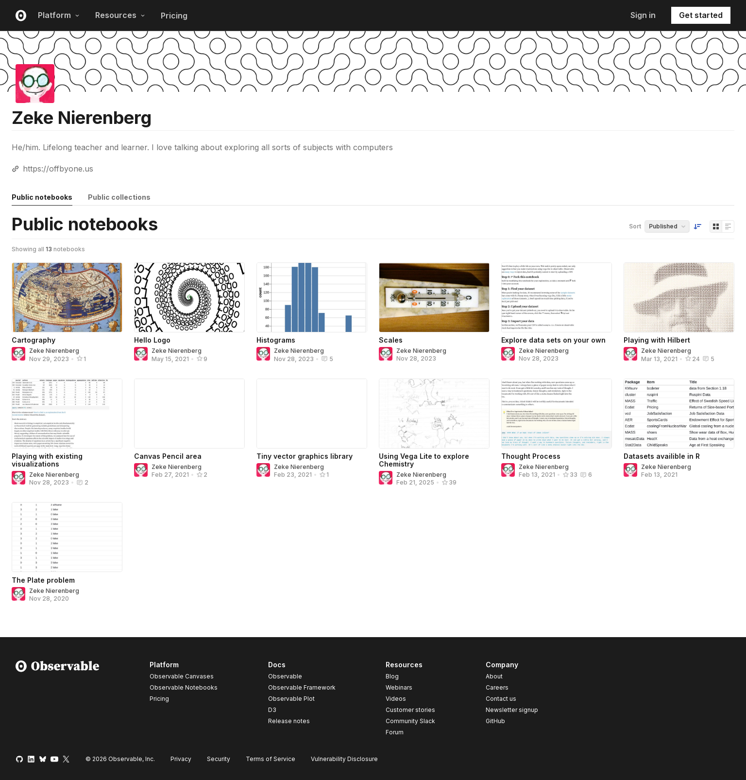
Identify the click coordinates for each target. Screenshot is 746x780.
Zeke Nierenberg (54, 350)
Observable (285, 676)
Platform (59, 15)
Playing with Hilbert (657, 340)
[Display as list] (728, 226)
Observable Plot (291, 698)
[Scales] (434, 297)
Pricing (174, 15)
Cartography (33, 340)
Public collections (119, 197)
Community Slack (410, 721)
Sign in (643, 15)
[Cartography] (67, 297)
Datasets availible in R (662, 456)
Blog (392, 676)
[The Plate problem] (67, 537)
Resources (120, 15)
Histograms (275, 340)
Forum (395, 732)
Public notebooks (42, 197)
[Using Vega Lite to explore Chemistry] (434, 414)
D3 (272, 709)
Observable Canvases (182, 676)
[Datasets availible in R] (679, 414)
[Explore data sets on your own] (556, 297)
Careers (497, 687)
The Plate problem (43, 580)
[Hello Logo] (189, 297)
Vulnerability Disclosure (344, 759)
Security (218, 759)
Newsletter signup (512, 710)
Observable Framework (302, 687)
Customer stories (410, 709)
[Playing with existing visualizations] (67, 414)
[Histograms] (311, 297)
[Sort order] (697, 226)
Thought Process (530, 456)
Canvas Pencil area (168, 456)
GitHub (495, 721)
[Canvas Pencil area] (189, 414)
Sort (635, 226)
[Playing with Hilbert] (679, 297)
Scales (391, 340)
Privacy (180, 759)
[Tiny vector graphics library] (311, 414)
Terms (270, 759)
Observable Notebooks (184, 687)
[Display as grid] (716, 226)
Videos (396, 698)
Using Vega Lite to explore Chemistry (424, 460)
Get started (701, 15)
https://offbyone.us (58, 168)
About (494, 676)
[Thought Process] (556, 414)
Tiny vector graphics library (304, 456)
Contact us (501, 698)
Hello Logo (152, 340)
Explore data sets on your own (553, 340)
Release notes (289, 721)
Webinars (399, 687)
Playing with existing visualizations (47, 460)
